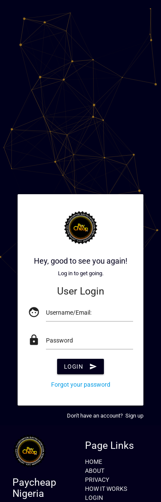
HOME (93, 461)
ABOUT (94, 470)
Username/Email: (68, 312)
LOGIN (94, 497)
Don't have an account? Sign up (105, 415)
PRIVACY (97, 479)
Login (80, 366)
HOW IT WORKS (106, 488)
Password (59, 340)
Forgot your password (80, 384)
